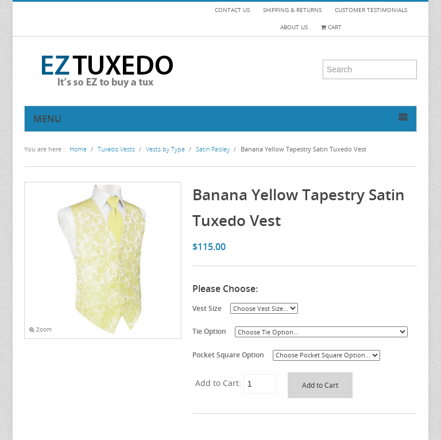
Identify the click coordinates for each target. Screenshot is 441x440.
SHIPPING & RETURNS (292, 10)
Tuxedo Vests (116, 149)
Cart (331, 27)
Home (78, 149)
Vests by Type (165, 149)
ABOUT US (294, 27)
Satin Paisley (213, 149)
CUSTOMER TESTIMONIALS (371, 10)
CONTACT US (232, 10)
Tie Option (209, 331)
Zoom (40, 329)
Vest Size (207, 308)
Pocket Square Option (228, 354)
